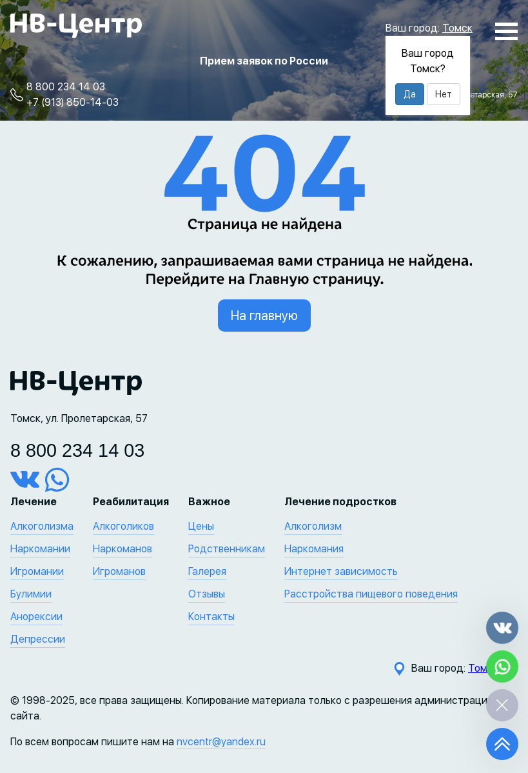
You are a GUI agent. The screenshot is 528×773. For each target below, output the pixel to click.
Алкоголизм (313, 526)
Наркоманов (122, 549)
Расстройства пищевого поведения (371, 594)
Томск (457, 28)
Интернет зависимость (341, 571)
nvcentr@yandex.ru (221, 742)
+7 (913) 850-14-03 (72, 102)
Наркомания (314, 549)
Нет (443, 94)
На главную (264, 315)
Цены (201, 526)
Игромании (37, 571)
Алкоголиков (123, 526)
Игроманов (119, 571)
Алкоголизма (41, 526)
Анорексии (36, 616)
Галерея (207, 571)
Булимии (31, 594)
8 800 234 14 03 (65, 87)
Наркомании (40, 549)
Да (410, 94)
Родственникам (226, 549)
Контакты (211, 616)
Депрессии (37, 639)
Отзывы (206, 594)
